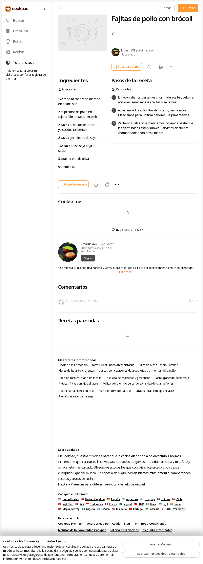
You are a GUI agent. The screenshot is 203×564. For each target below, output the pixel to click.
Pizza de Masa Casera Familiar (158, 365)
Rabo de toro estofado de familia (80, 378)
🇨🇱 (177, 499)
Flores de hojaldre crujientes (77, 371)
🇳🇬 (88, 509)
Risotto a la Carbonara (73, 365)
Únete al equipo (98, 524)
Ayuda (116, 524)
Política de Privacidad (124, 530)
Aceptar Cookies (161, 544)
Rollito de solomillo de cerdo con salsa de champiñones (137, 384)
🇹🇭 (79, 504)
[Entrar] (166, 8)
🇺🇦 (152, 509)
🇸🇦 (125, 504)
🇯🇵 (165, 509)
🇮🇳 (175, 504)
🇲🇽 (163, 499)
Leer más (127, 272)
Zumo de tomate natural (115, 391)
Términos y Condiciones (149, 524)
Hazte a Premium (71, 484)
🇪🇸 (113, 499)
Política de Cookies (54, 559)
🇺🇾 (147, 499)
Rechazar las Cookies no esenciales (161, 554)
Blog (127, 524)
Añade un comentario (83, 301)
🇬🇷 (103, 509)
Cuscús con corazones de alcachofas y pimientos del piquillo (137, 371)
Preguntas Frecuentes (157, 530)
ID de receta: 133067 (127, 230)
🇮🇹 (151, 504)
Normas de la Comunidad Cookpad (82, 530)
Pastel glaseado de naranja (171, 378)
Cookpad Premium (71, 524)
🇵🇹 (136, 509)
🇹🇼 (138, 504)
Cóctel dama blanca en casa (77, 391)
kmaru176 (88, 244)
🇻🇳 (65, 504)
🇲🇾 (119, 509)
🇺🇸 (68, 499)
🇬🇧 (93, 499)
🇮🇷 (163, 504)
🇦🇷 (130, 499)
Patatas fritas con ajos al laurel (78, 384)
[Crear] (188, 8)
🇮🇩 (94, 504)
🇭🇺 (69, 509)
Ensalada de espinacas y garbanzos (127, 378)
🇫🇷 (111, 504)
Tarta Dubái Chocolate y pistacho (113, 365)
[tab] (27, 20)
